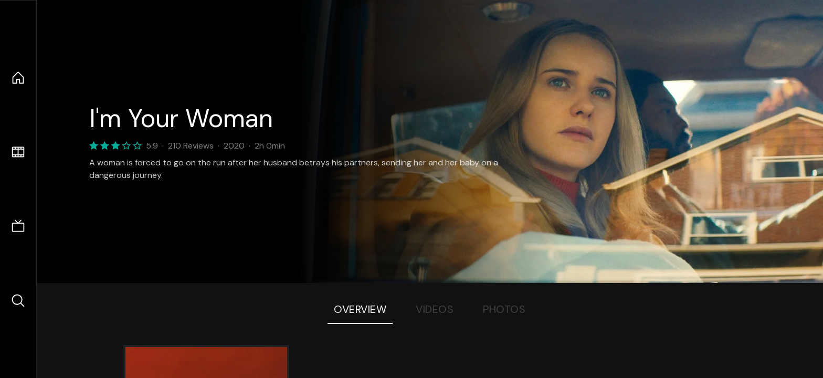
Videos (434, 309)
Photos (504, 309)
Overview (360, 309)
